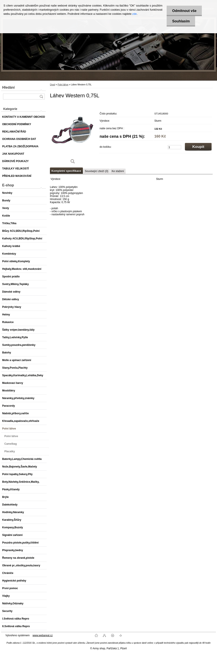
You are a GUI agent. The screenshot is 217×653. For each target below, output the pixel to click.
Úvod (52, 84)
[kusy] (174, 147)
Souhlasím (181, 21)
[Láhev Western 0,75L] (72, 135)
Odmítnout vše (184, 11)
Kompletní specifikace (66, 170)
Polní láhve (63, 84)
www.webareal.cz (43, 635)
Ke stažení (118, 171)
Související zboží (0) (96, 171)
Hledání (8, 87)
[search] (41, 96)
